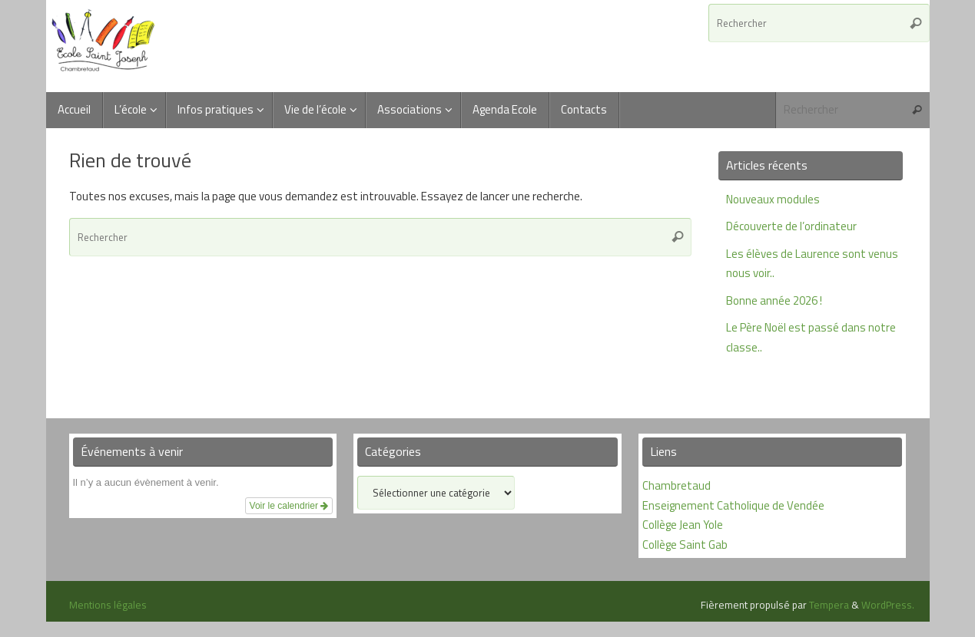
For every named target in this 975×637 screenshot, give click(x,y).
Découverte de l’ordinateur (791, 226)
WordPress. (887, 604)
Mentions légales (108, 604)
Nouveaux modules (773, 199)
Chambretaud (676, 485)
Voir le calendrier (289, 505)
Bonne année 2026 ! (774, 300)
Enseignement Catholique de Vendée (733, 505)
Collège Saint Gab (685, 544)
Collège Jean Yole (682, 524)
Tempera (829, 604)
